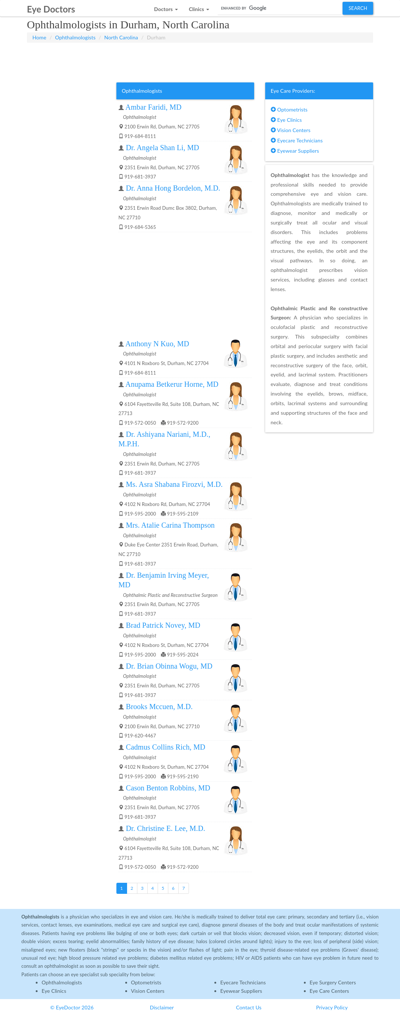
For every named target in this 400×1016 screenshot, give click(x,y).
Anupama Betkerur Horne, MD (172, 384)
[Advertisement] (200, 61)
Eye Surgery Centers (333, 982)
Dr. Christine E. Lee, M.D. (165, 828)
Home (39, 37)
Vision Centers (290, 130)
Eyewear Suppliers (295, 151)
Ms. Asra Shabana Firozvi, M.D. (174, 484)
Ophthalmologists (75, 37)
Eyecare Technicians (297, 140)
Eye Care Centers (329, 991)
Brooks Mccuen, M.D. (159, 706)
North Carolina (121, 37)
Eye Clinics (286, 120)
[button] (165, 7)
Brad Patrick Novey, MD (163, 625)
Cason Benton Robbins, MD (168, 788)
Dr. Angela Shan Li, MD (162, 148)
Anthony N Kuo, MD (157, 344)
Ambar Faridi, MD (154, 107)
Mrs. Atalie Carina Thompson (170, 525)
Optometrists (289, 109)
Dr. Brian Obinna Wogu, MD (169, 666)
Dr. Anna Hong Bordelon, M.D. (173, 188)
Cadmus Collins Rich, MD (166, 747)
